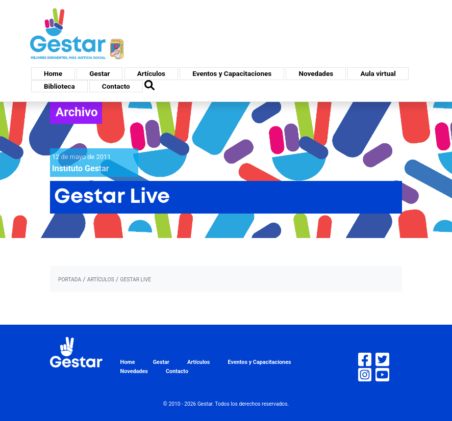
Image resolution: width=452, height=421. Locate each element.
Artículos (151, 73)
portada (69, 279)
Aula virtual (377, 73)
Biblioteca (59, 86)
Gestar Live (135, 279)
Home (53, 73)
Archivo (77, 112)
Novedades (315, 73)
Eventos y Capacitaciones (231, 73)
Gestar (99, 73)
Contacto (116, 86)
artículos (100, 279)
